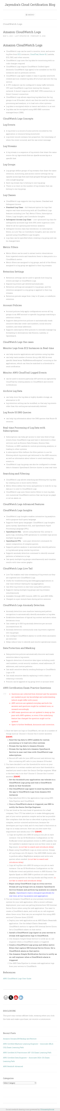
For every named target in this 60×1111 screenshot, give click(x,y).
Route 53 (42, 54)
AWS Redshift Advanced (13, 1066)
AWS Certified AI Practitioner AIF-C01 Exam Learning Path (27, 1052)
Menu (31, 14)
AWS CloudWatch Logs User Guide (17, 978)
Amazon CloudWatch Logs (22, 32)
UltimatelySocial (47, 1109)
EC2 (19, 54)
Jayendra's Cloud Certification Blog (30, 5)
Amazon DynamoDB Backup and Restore (19, 1039)
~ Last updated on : (24, 36)
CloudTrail (34, 54)
